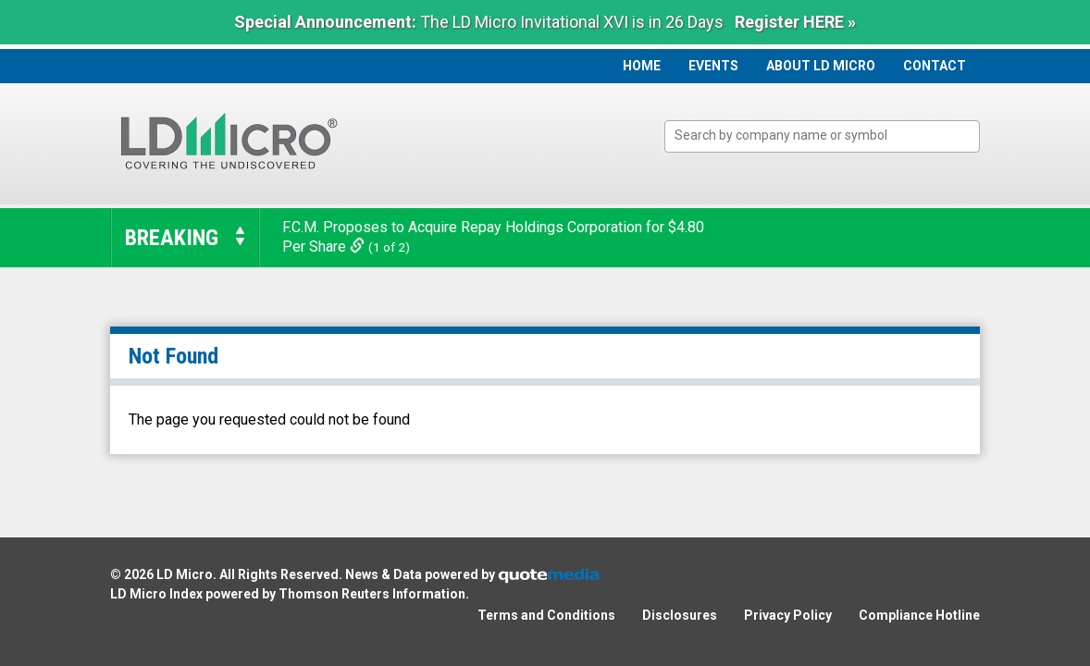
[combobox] (822, 136)
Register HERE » (795, 21)
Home (642, 65)
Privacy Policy (788, 615)
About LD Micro (820, 65)
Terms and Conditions (546, 615)
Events (713, 65)
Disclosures (679, 615)
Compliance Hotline (919, 615)
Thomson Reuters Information (372, 593)
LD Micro (184, 574)
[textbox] (831, 135)
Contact (934, 65)
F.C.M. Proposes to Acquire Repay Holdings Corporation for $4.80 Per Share (493, 236)
